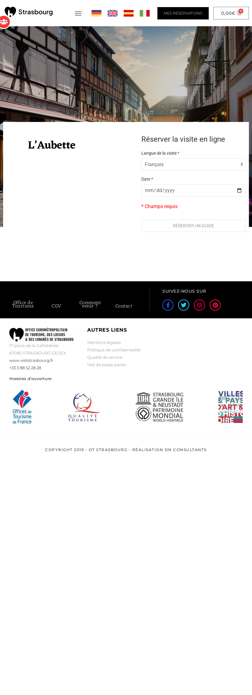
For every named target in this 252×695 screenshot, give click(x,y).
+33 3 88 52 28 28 (25, 367)
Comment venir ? (90, 305)
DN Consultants (186, 449)
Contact (123, 306)
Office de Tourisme (23, 305)
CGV (57, 306)
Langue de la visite (160, 153)
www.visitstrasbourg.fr (31, 360)
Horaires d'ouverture (30, 378)
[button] (78, 13)
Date (147, 179)
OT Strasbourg (108, 449)
